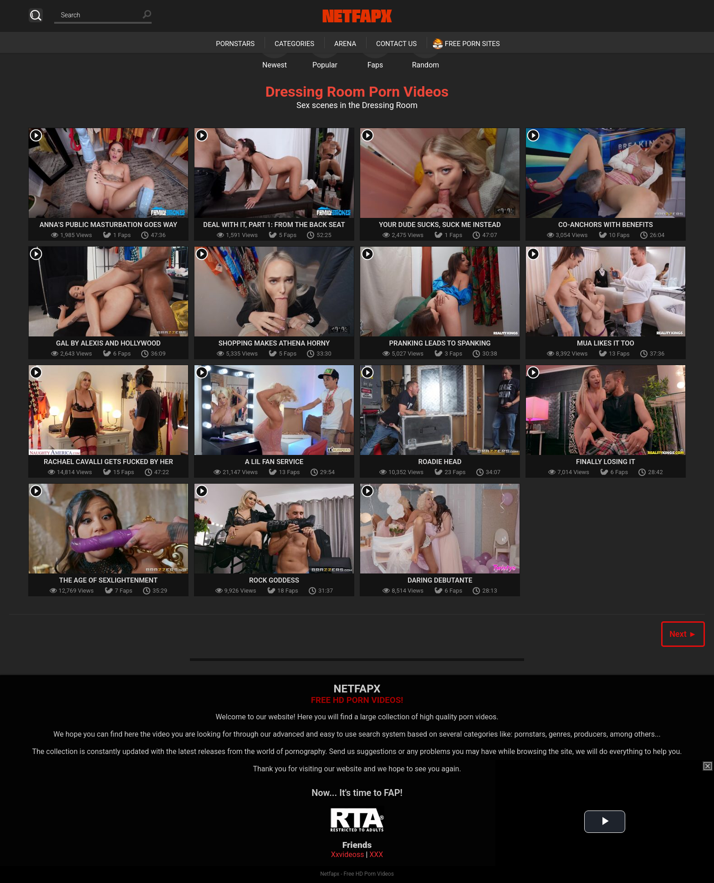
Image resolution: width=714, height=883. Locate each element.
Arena (345, 44)
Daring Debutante (440, 580)
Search (36, 15)
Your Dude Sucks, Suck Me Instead (440, 225)
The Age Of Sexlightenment (108, 580)
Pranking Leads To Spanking (439, 343)
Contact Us (396, 44)
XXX (376, 854)
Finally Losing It (605, 462)
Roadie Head (440, 462)
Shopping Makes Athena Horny (274, 343)
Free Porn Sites (472, 44)
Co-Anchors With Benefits (605, 225)
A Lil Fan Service (274, 462)
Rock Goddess (274, 580)
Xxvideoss (347, 854)
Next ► (683, 634)
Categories (294, 44)
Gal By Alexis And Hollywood (108, 343)
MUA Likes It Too (605, 343)
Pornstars (235, 44)
